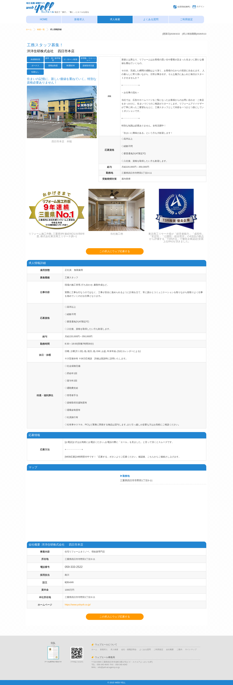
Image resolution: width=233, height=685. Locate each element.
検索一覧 (41, 29)
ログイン (200, 6)
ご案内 (179, 649)
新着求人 (79, 19)
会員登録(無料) (183, 7)
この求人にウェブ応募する (114, 251)
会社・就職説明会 (128, 649)
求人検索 (115, 19)
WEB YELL (120, 682)
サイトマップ (191, 649)
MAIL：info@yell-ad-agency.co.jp (105, 667)
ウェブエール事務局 (105, 657)
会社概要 (170, 649)
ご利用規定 (186, 19)
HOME (44, 19)
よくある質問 (150, 19)
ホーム (29, 29)
